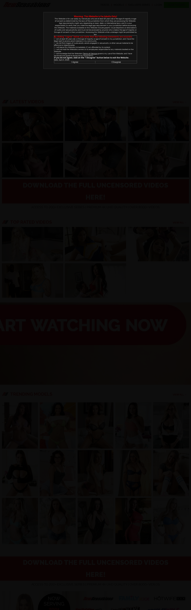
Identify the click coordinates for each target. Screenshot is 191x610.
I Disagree (116, 62)
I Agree (74, 62)
